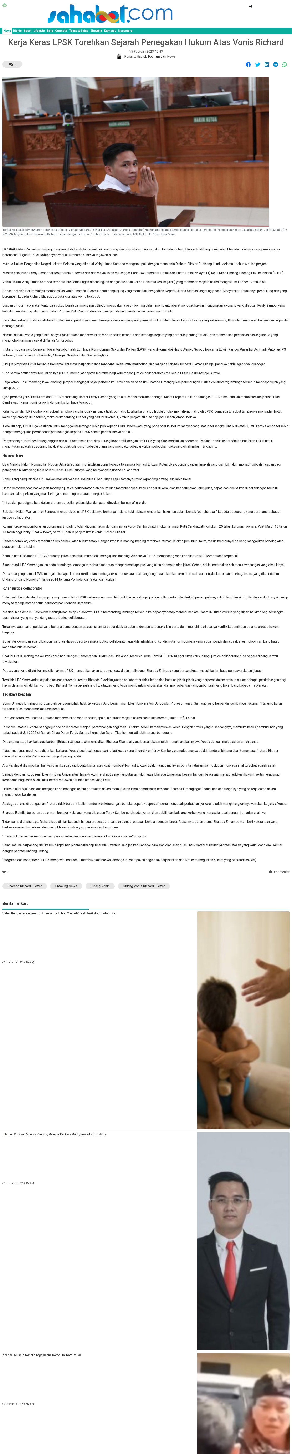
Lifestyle (39, 30)
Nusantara (125, 30)
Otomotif (61, 30)
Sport (27, 30)
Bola (50, 30)
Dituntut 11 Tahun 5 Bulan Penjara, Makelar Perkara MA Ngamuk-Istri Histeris (54, 1134)
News (7, 30)
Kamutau (110, 30)
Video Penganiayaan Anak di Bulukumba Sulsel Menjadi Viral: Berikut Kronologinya (58, 913)
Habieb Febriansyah (151, 57)
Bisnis (17, 30)
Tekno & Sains (78, 30)
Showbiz (96, 30)
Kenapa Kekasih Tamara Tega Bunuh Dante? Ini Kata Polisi (41, 1355)
